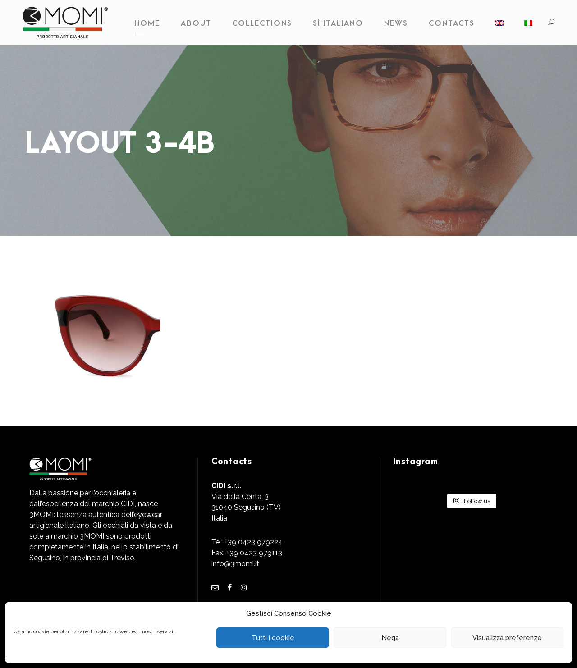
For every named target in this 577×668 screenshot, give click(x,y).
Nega (390, 638)
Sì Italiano (338, 23)
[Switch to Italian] (528, 26)
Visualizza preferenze (507, 638)
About (196, 23)
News (396, 23)
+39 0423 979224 (253, 542)
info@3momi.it (235, 563)
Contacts (452, 23)
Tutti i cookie (273, 638)
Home (147, 23)
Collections (262, 23)
